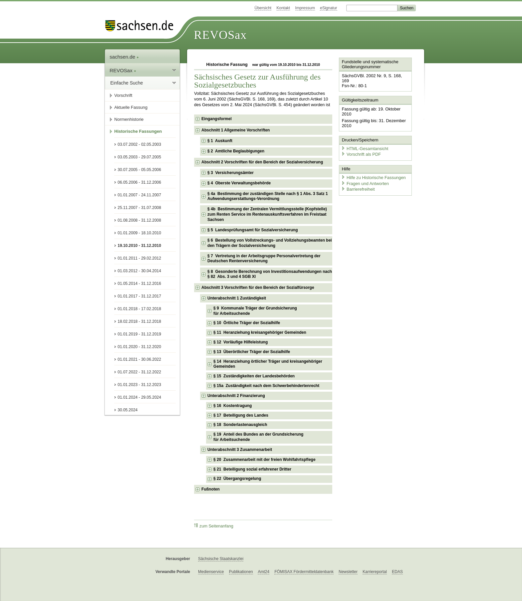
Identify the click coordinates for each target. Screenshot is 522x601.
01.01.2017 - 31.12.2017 (139, 296)
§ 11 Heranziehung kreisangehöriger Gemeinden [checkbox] (259, 332)
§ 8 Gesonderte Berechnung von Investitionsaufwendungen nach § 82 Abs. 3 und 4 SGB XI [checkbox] (269, 274)
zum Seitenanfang (213, 525)
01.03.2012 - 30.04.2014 (139, 271)
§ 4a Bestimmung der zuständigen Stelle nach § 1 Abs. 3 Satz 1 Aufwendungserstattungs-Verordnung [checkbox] (267, 196)
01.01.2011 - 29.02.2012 (139, 258)
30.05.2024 (127, 410)
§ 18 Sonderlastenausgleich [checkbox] (240, 424)
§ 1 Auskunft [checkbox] (219, 140)
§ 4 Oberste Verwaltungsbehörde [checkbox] (239, 183)
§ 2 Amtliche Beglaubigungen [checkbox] (235, 151)
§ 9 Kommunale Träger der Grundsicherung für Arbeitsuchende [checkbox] (255, 311)
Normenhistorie (128, 119)
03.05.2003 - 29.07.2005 (139, 157)
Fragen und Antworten (365, 177)
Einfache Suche (126, 83)
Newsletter (348, 571)
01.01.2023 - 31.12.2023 (139, 384)
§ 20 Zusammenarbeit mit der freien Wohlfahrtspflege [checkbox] (264, 459)
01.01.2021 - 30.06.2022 (139, 359)
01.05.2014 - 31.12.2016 (139, 283)
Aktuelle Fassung (130, 107)
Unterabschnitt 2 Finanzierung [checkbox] (236, 395)
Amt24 (263, 571)
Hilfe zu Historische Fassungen (373, 172)
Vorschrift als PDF (361, 148)
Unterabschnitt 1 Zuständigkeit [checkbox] (236, 298)
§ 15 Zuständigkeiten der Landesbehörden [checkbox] (254, 376)
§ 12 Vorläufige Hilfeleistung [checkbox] (240, 342)
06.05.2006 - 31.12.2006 (139, 182)
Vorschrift (123, 95)
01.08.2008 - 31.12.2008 (139, 220)
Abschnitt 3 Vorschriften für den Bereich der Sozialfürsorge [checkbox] (257, 287)
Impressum (305, 8)
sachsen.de (124, 57)
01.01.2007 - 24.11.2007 (139, 195)
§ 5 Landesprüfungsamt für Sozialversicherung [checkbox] (252, 230)
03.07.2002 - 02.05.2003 (139, 144)
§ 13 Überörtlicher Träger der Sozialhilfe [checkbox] (251, 351)
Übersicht (262, 8)
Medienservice (211, 571)
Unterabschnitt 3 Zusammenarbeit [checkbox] (239, 449)
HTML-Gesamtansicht (364, 143)
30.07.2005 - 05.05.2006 (139, 169)
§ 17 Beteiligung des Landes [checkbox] (240, 415)
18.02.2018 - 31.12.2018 (139, 321)
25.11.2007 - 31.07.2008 (139, 207)
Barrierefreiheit (358, 183)
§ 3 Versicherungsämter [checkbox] (230, 172)
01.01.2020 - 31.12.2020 (139, 346)
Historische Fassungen (138, 131)
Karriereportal (375, 571)
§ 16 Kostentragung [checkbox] (232, 405)
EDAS (397, 571)
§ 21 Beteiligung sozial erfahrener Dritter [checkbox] (252, 469)
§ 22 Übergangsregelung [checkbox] (237, 478)
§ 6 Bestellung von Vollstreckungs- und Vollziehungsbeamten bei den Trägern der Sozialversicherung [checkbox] (269, 243)
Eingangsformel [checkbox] (216, 118)
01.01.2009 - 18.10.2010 (139, 233)
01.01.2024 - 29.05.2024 (139, 397)
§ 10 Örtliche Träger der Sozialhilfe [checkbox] (246, 322)
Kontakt (283, 8)
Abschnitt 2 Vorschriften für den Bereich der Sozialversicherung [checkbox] (262, 162)
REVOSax (220, 35)
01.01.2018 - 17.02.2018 (139, 308)
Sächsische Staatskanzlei (220, 558)
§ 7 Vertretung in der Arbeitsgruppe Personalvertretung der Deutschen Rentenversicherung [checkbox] (264, 259)
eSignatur (328, 8)
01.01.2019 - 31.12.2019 (139, 334)
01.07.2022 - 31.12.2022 (139, 372)
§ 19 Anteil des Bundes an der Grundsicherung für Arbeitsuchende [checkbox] (258, 437)
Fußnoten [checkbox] (210, 489)
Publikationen (241, 571)
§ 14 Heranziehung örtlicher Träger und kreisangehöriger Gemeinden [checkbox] (267, 364)
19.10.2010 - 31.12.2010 (139, 245)
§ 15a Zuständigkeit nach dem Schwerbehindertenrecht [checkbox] (266, 385)
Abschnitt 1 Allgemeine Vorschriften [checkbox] (235, 130)
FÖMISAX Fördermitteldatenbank (303, 571)
